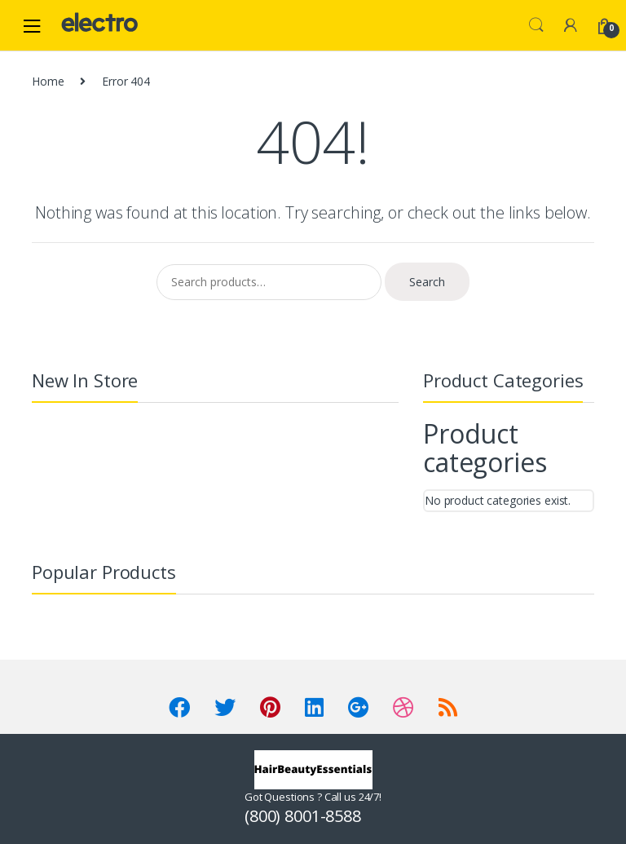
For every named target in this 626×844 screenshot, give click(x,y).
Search (536, 25)
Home (48, 81)
